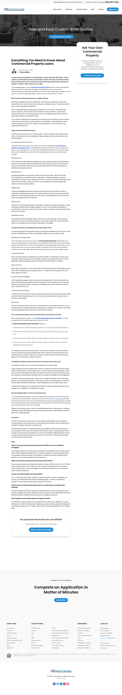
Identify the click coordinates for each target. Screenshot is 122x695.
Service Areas (104, 644)
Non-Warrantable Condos (60, 639)
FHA (32, 634)
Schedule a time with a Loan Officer (68, 2)
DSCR (53, 629)
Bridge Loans (56, 637)
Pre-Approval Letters (84, 629)
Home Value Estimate (84, 637)
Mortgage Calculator (84, 644)
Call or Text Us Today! (102, 2)
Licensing (103, 649)
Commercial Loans (58, 647)
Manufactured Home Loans (60, 634)
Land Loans (55, 649)
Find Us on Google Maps (107, 639)
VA (32, 637)
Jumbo (33, 632)
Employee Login (12, 639)
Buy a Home (57, 9)
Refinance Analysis (83, 632)
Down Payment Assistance (60, 632)
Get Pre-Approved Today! (41, 530)
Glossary (80, 642)
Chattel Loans (56, 644)
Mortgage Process (83, 647)
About (93, 9)
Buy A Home (10, 629)
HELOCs (33, 644)
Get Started (61, 601)
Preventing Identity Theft (15, 642)
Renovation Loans (57, 642)
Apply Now (10, 649)
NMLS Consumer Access (107, 647)
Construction (35, 649)
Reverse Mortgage (37, 647)
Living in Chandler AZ (84, 649)
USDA (33, 639)
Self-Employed (36, 642)
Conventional (35, 629)
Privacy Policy (11, 644)
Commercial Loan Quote (61, 37)
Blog (8, 647)
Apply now (113, 9)
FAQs (79, 639)
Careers (101, 9)
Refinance (68, 9)
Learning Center (81, 9)
